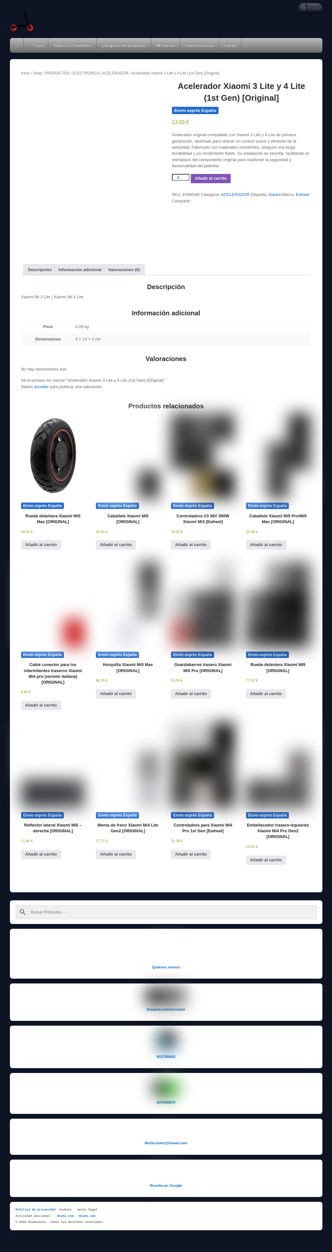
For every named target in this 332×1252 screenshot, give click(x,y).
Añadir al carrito (211, 178)
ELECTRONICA (86, 73)
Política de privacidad (36, 1210)
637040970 (166, 1102)
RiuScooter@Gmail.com (166, 1143)
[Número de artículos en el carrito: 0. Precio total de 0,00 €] (310, 8)
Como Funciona (199, 45)
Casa (35, 45)
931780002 (166, 1056)
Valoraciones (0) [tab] (124, 269)
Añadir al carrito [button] (41, 544)
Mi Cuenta (165, 45)
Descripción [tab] (39, 269)
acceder (41, 386)
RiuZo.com (87, 1216)
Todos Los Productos (72, 45)
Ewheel (302, 194)
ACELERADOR (115, 73)
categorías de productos (124, 45)
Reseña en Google (166, 1185)
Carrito (230, 45)
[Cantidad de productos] (180, 177)
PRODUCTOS (57, 73)
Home (17, 45)
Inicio (25, 73)
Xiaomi (274, 194)
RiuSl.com (65, 1216)
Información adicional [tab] (79, 269)
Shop (37, 73)
